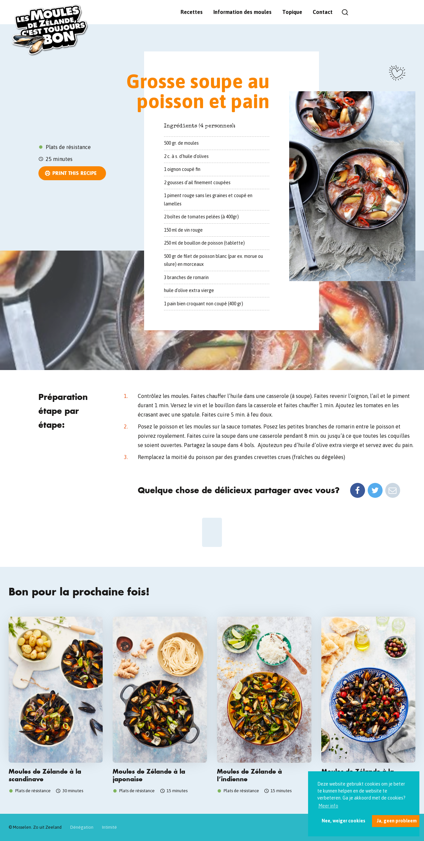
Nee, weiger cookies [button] (343, 820)
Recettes (192, 12)
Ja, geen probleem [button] (397, 820)
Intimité (109, 827)
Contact (323, 12)
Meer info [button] (328, 805)
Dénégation (81, 827)
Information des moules (242, 12)
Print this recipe (74, 173)
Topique (292, 12)
